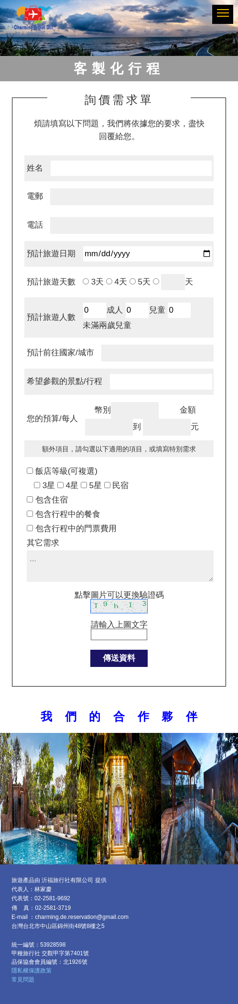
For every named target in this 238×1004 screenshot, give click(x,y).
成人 (115, 310)
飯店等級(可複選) (66, 471)
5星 (94, 485)
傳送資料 (119, 658)
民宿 (119, 485)
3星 (47, 485)
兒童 (157, 310)
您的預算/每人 (52, 418)
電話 (35, 224)
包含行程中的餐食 (67, 514)
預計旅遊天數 (51, 281)
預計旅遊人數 (51, 317)
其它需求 (43, 542)
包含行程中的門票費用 (76, 528)
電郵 (35, 196)
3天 (96, 281)
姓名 (35, 168)
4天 (119, 281)
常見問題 (22, 979)
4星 (71, 485)
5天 (143, 281)
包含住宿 (51, 499)
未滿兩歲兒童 (107, 325)
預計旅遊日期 (51, 253)
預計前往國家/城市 (60, 352)
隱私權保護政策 (31, 970)
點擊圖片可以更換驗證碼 (119, 595)
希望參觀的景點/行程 (64, 381)
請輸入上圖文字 (119, 614)
